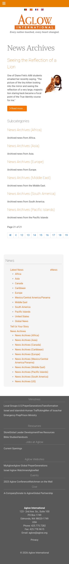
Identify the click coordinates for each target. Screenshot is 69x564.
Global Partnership (43, 493)
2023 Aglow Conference (16, 481)
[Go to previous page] (16, 235)
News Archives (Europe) (25, 162)
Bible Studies (10, 437)
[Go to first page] (10, 235)
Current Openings (13, 448)
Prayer (25, 405)
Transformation (50, 405)
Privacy (34, 539)
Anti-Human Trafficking (32, 410)
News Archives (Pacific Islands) (31, 210)
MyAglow (8, 465)
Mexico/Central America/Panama (32, 297)
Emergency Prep (12, 415)
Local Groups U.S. (13, 405)
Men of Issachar (53, 410)
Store (6, 432)
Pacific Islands (22, 311)
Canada (19, 283)
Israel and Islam (12, 410)
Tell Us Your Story (19, 326)
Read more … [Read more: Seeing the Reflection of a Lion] (17, 108)
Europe (18, 292)
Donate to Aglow (24, 493)
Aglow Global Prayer (24, 465)
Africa (18, 274)
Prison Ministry (29, 415)
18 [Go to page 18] (60, 235)
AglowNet (34, 470)
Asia (17, 278)
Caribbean (20, 288)
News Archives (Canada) (28, 344)
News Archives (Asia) (23, 146)
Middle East (21, 302)
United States (22, 316)
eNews (53, 269)
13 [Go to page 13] (28, 235)
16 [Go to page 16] (47, 235)
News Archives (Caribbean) (29, 349)
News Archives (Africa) (24, 130)
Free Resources (46, 432)
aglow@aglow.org (38, 532)
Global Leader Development (23, 432)
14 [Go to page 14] (34, 235)
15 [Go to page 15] (41, 235)
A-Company (10, 493)
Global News (21, 321)
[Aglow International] (34, 23)
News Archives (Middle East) (29, 178)
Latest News (16, 269)
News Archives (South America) (31, 194)
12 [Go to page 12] (21, 235)
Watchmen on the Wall (40, 481)
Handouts (22, 437)
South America (23, 307)
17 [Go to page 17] (53, 235)
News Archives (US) (25, 381)
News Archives (18, 331)
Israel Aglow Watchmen (16, 470)
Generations (35, 405)
